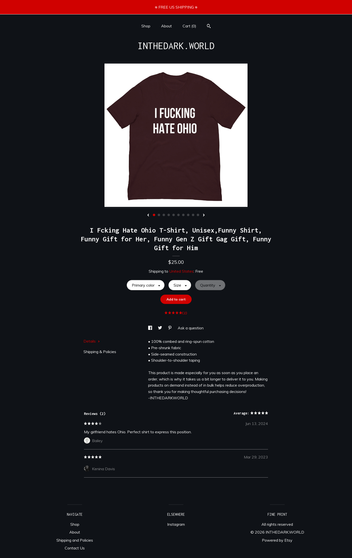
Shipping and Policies (74, 540)
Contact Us (75, 548)
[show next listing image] (204, 215)
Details (91, 341)
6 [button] (178, 215)
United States (181, 271)
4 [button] (168, 215)
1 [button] (154, 215)
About (166, 25)
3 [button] (164, 215)
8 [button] (188, 215)
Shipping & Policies (99, 351)
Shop (145, 25)
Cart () (189, 25)
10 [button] (198, 215)
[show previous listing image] (148, 215)
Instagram (176, 524)
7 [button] (183, 215)
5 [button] (173, 215)
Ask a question (191, 327)
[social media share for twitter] (160, 327)
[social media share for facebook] (150, 327)
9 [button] (193, 215)
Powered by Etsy (277, 540)
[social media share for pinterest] (170, 327)
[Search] (209, 26)
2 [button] (159, 215)
